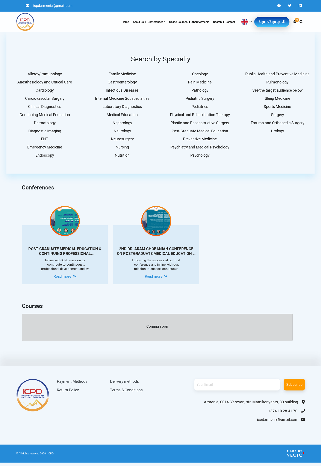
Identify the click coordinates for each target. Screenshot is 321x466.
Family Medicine (122, 74)
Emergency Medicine (44, 149)
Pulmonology (277, 82)
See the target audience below (277, 91)
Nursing (121, 149)
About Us (138, 22)
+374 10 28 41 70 (286, 413)
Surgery (276, 116)
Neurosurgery (121, 141)
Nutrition (121, 158)
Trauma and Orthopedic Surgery (277, 124)
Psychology (199, 158)
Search (217, 22)
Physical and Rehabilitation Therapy (199, 116)
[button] (246, 22)
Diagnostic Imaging (44, 132)
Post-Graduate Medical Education (199, 132)
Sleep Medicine (277, 99)
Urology (276, 132)
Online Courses (178, 22)
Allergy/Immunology (44, 74)
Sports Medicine (277, 107)
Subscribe (294, 387)
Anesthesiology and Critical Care (44, 82)
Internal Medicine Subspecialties (121, 99)
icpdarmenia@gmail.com (50, 6)
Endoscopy (44, 158)
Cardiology (44, 91)
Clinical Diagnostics (44, 107)
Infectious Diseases (121, 91)
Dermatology (44, 124)
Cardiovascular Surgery (44, 99)
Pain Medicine (199, 82)
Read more (65, 279)
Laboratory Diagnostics (121, 107)
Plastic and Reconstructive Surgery (199, 124)
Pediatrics (199, 107)
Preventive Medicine (199, 141)
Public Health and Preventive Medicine (277, 74)
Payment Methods (72, 384)
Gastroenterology (121, 82)
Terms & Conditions (128, 393)
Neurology (121, 132)
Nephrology (122, 124)
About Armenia (200, 22)
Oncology (199, 74)
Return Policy (68, 393)
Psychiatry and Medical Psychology (199, 149)
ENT (44, 141)
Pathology (199, 91)
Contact (230, 22)
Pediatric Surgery (199, 99)
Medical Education (121, 116)
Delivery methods (126, 384)
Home (125, 22)
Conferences (155, 22)
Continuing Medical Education (44, 116)
